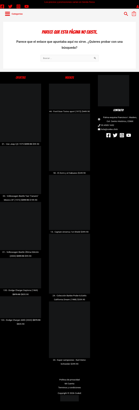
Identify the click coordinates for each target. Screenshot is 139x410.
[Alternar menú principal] (13, 13)
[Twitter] (10, 6)
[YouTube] (26, 6)
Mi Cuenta (69, 383)
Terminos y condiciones (69, 387)
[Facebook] (2, 6)
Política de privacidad (69, 379)
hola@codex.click (109, 129)
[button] (126, 14)
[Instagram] (18, 6)
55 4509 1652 (107, 125)
